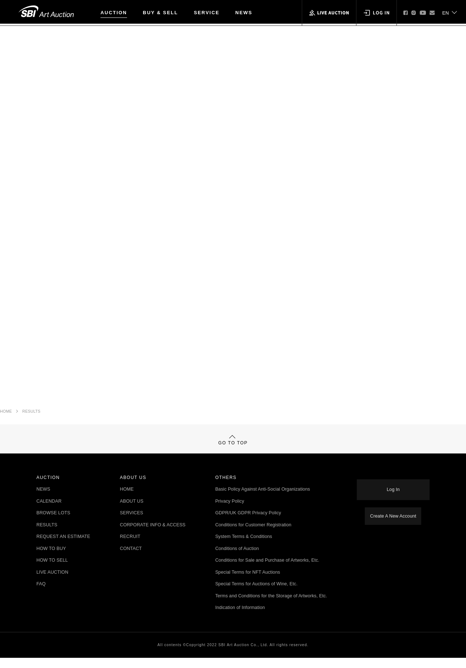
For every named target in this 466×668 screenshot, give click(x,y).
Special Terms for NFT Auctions (247, 582)
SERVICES (131, 523)
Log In (393, 493)
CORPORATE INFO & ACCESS (152, 535)
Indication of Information (240, 618)
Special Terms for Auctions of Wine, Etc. (256, 594)
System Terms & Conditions (243, 547)
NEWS (243, 12)
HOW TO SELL (52, 571)
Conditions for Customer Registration (253, 535)
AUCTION (113, 12)
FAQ (41, 594)
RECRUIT (130, 547)
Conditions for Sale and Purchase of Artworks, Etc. (267, 571)
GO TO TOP (233, 446)
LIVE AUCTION (52, 582)
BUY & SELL (160, 12)
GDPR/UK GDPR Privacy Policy (248, 523)
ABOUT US (131, 511)
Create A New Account (393, 517)
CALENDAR (49, 511)
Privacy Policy (229, 511)
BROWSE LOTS (53, 523)
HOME (6, 414)
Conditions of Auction (237, 559)
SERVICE (207, 12)
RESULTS (31, 414)
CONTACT (131, 559)
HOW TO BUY (51, 559)
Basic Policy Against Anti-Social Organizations (262, 500)
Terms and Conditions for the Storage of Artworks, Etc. (271, 606)
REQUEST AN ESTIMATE (63, 547)
